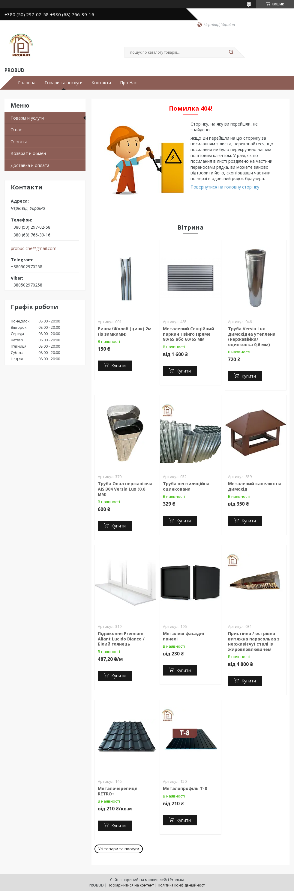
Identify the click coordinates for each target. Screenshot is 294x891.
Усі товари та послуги (118, 848)
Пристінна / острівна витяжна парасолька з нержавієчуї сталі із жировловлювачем (254, 641)
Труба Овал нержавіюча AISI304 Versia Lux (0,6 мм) (125, 489)
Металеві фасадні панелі (183, 636)
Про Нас (128, 83)
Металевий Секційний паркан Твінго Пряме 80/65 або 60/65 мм (188, 334)
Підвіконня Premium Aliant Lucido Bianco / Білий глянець (121, 639)
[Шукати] (231, 52)
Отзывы (18, 141)
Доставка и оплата (30, 165)
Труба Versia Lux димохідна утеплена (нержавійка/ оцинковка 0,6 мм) (251, 336)
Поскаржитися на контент (131, 885)
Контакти (101, 83)
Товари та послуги (63, 83)
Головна (26, 83)
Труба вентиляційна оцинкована (186, 486)
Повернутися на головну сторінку (224, 187)
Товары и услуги (27, 118)
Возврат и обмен (28, 153)
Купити (118, 365)
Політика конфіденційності (182, 885)
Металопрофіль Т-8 (185, 788)
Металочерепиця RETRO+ (117, 791)
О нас (16, 129)
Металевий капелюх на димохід (254, 486)
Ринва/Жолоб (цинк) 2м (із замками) (125, 331)
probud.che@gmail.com (33, 248)
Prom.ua (177, 879)
